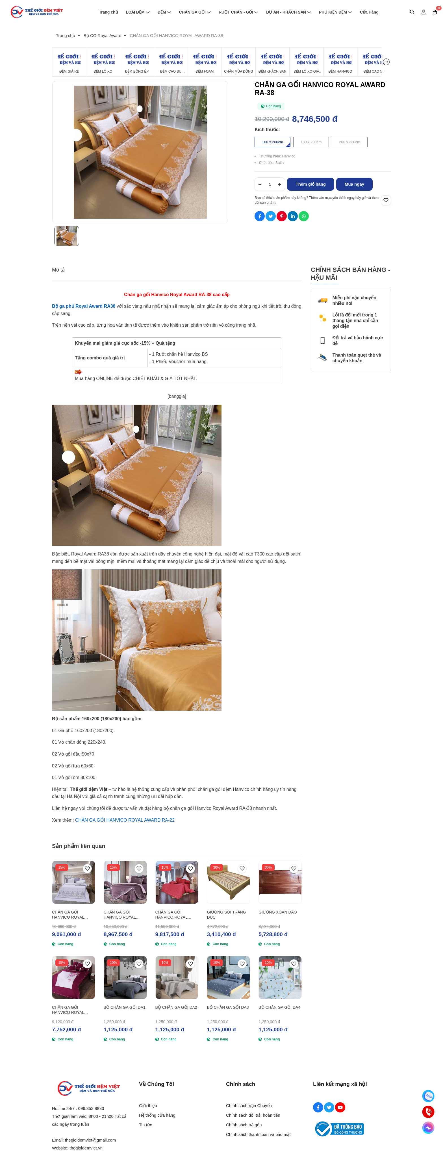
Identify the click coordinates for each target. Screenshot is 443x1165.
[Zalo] (428, 1096)
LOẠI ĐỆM (138, 12)
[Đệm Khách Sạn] (272, 62)
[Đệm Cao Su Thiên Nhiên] (170, 62)
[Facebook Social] (318, 1107)
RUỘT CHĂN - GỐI (238, 12)
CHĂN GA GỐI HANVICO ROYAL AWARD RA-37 (68, 915)
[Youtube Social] (340, 1107)
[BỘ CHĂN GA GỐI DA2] (177, 977)
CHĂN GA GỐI (194, 12)
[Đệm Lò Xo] (103, 62)
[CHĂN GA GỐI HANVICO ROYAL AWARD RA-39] (73, 977)
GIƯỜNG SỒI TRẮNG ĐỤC (226, 914)
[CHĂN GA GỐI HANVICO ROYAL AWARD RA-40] (125, 882)
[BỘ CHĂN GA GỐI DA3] (228, 977)
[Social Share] (260, 216)
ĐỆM (164, 12)
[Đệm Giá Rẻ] (69, 62)
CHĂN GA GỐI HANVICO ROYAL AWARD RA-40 (120, 915)
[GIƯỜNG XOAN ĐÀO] (280, 882)
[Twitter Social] (329, 1107)
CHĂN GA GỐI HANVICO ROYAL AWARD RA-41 (171, 915)
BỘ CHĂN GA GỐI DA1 (125, 1007)
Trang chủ (108, 12)
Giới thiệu (148, 1105)
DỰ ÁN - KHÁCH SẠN (288, 12)
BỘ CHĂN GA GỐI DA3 (228, 1007)
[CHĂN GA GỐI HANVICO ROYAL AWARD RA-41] (177, 882)
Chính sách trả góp (244, 1124)
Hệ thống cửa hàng (157, 1115)
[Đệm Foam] (204, 62)
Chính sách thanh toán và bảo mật (258, 1134)
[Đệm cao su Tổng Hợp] (374, 62)
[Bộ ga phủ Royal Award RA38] (84, 306)
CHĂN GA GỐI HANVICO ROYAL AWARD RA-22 (125, 820)
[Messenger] (428, 1127)
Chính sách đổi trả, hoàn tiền (253, 1115)
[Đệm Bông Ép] (136, 62)
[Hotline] (428, 1112)
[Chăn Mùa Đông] (238, 62)
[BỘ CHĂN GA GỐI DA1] (125, 977)
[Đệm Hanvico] (340, 62)
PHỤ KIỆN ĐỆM (335, 12)
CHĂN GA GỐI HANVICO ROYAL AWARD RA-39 (68, 1010)
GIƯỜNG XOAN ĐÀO (278, 912)
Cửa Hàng (369, 12)
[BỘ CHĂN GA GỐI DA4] (280, 977)
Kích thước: (267, 129)
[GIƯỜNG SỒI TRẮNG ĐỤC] (228, 882)
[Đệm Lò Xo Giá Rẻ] (306, 62)
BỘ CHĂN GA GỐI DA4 (279, 1007)
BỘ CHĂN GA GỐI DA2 (176, 1007)
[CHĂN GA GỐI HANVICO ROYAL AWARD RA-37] (73, 882)
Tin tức (145, 1124)
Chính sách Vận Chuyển (249, 1105)
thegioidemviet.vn (86, 1148)
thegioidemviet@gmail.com (90, 1140)
